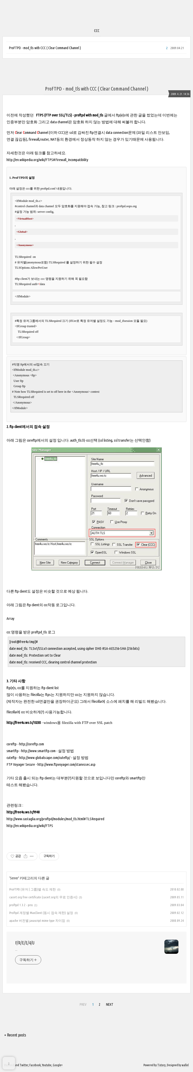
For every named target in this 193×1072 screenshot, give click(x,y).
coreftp (32, 440)
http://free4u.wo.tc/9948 (23, 812)
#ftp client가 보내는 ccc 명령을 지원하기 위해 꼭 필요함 (51, 279)
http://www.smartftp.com (38, 751)
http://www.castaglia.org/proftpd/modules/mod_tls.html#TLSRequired (55, 819)
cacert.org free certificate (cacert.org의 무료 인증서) (43, 897)
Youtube (47, 1065)
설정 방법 (66, 751)
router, (45, 139)
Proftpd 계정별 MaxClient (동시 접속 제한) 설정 (41, 912)
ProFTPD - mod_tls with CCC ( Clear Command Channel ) (45, 48)
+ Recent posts (15, 1035)
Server (14, 878)
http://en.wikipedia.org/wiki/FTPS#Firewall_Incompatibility (47, 160)
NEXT (109, 1004)
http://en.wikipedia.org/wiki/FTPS (30, 825)
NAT (53, 139)
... (16, 949)
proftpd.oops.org (127, 206)
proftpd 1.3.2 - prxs (21, 905)
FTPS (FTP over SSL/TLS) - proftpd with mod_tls (69, 115)
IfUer (73, 321)
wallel (185, 1065)
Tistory (161, 1065)
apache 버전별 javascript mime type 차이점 (37, 920)
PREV (83, 1004)
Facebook (35, 1065)
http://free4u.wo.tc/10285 (24, 722)
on (34, 257)
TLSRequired (23, 257)
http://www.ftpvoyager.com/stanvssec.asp (66, 764)
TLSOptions (22, 267)
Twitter (24, 1065)
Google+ (58, 1065)
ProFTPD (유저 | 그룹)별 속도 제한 (32, 889)
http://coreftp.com (31, 744)
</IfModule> (22, 296)
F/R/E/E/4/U (24, 942)
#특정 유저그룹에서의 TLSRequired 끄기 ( (42, 321)
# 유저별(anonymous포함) (32, 262)
